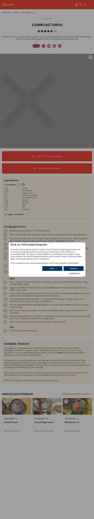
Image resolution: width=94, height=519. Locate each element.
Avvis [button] (52, 268)
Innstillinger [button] (74, 273)
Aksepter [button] (73, 268)
